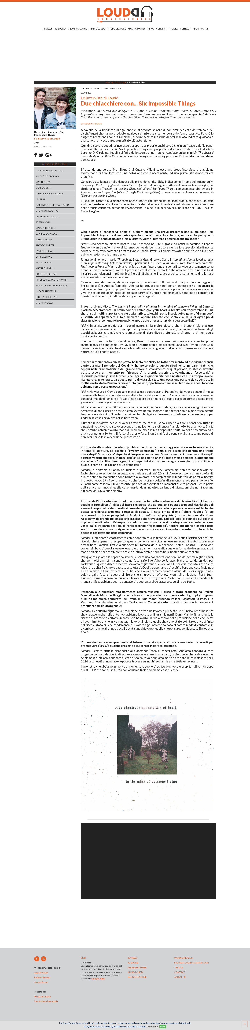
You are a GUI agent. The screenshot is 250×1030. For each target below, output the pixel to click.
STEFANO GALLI (44, 302)
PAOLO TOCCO (44, 262)
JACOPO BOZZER (45, 245)
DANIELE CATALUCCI (47, 233)
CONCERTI (161, 28)
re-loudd (133, 962)
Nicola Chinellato (42, 996)
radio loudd (135, 972)
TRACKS (173, 28)
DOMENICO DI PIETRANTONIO (52, 205)
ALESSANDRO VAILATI (48, 216)
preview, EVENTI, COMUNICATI (191, 962)
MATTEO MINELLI (45, 268)
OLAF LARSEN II (44, 187)
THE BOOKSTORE (116, 28)
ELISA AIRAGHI (44, 239)
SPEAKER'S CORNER (78, 28)
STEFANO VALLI (44, 222)
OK (162, 1026)
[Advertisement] (125, 56)
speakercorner (137, 967)
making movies (183, 957)
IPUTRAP (41, 199)
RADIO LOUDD (97, 28)
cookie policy (152, 1026)
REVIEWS (47, 28)
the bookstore (137, 977)
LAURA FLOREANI (45, 251)
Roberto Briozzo (42, 977)
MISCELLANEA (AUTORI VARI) (51, 279)
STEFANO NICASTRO (47, 210)
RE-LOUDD (60, 28)
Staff (83, 957)
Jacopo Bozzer (41, 982)
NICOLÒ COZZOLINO (47, 176)
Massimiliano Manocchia (46, 1001)
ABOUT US (198, 28)
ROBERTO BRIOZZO (46, 274)
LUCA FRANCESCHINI (47, 291)
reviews (132, 957)
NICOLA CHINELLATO (47, 297)
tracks (178, 967)
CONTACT (185, 28)
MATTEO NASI (43, 182)
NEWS (151, 28)
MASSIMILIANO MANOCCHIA (51, 285)
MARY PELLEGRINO (46, 228)
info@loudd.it (98, 978)
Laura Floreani (41, 972)
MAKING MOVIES (137, 28)
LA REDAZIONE (44, 256)
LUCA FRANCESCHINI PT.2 (49, 170)
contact (179, 972)
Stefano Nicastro (92, 123)
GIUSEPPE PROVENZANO (49, 193)
